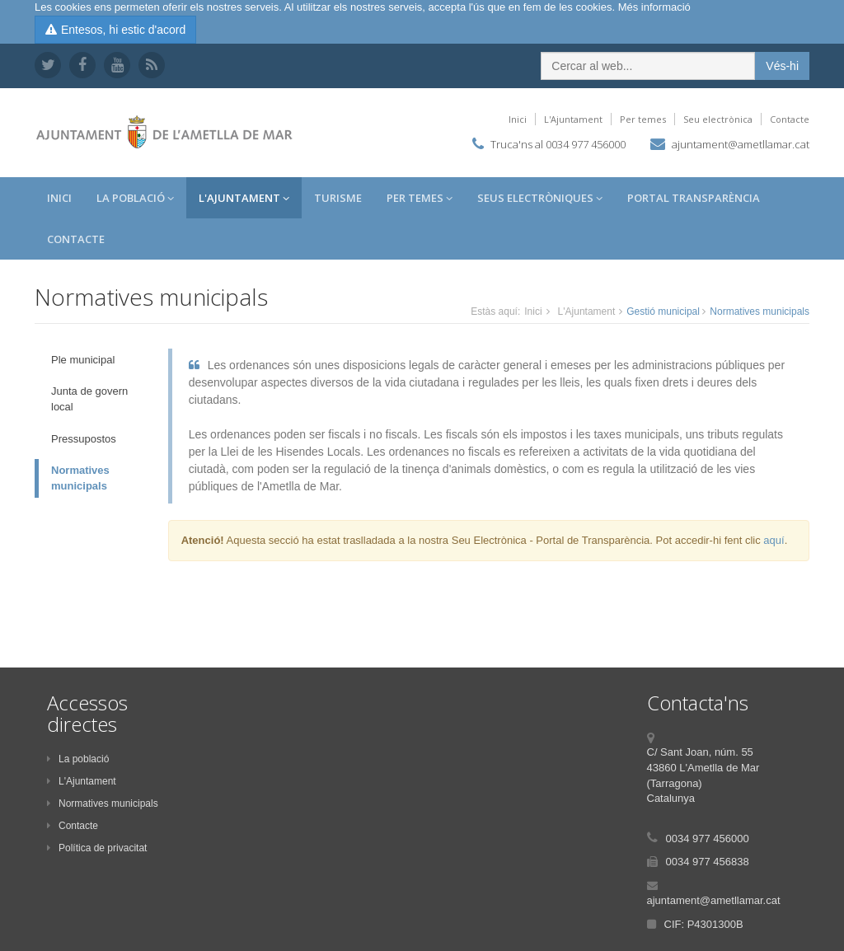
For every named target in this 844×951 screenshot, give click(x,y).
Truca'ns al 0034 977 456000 (558, 144)
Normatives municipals (80, 478)
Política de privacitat (97, 848)
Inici (518, 119)
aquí (773, 540)
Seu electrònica (718, 119)
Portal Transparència (693, 197)
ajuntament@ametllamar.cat (740, 144)
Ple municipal (83, 360)
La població (78, 759)
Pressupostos (83, 439)
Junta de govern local (89, 399)
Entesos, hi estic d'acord (115, 29)
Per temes (643, 119)
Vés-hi (782, 66)
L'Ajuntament (573, 119)
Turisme (338, 197)
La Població (135, 197)
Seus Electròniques (540, 197)
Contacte (789, 119)
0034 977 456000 (707, 838)
